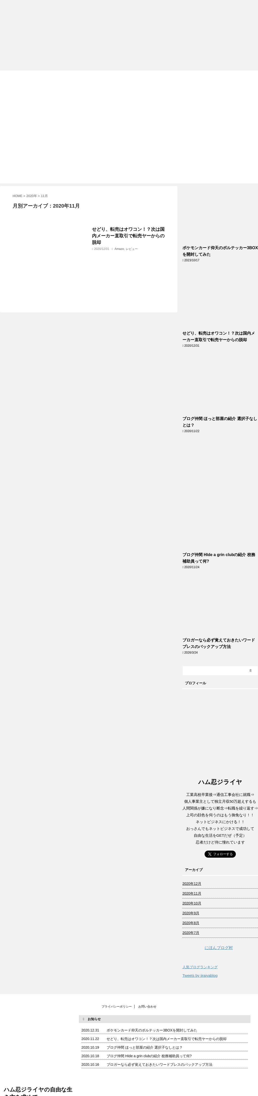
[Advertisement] (129, 35)
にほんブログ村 (207, 948)
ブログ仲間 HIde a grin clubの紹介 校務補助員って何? (149, 1056)
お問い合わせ (147, 1006)
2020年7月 (190, 933)
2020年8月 (190, 923)
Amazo (119, 249)
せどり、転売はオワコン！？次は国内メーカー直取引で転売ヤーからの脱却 (128, 236)
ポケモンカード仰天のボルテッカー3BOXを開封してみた (152, 1030)
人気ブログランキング (200, 967)
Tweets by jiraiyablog (199, 975)
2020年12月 (191, 884)
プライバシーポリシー (117, 1006)
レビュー (132, 249)
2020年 (31, 196)
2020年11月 (191, 893)
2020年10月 (191, 903)
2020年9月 (190, 913)
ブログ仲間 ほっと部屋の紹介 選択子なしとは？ (145, 1047)
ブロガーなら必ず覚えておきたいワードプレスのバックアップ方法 (159, 1064)
